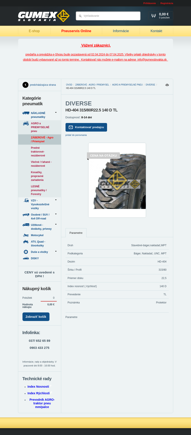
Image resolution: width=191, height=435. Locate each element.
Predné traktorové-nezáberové (38, 151)
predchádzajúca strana (39, 85)
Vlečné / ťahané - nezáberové (41, 163)
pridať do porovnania (76, 135)
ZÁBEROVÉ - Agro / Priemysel (92, 85)
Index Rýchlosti (40, 393)
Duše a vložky (39, 252)
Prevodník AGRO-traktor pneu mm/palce (42, 403)
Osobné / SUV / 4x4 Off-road (39, 216)
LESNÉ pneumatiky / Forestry (39, 190)
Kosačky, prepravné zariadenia (37, 176)
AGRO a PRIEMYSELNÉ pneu (127, 85)
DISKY (31, 258)
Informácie (121, 31)
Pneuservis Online (76, 31)
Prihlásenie (149, 3)
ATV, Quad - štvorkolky (33, 243)
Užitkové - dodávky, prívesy (39, 226)
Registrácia (166, 3)
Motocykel (33, 235)
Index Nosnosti (39, 386)
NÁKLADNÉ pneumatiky (39, 114)
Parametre (76, 232)
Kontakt (156, 31)
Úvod (69, 85)
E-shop (34, 31)
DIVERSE (150, 85)
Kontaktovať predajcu (86, 127)
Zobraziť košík (36, 316)
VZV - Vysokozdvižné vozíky (39, 204)
